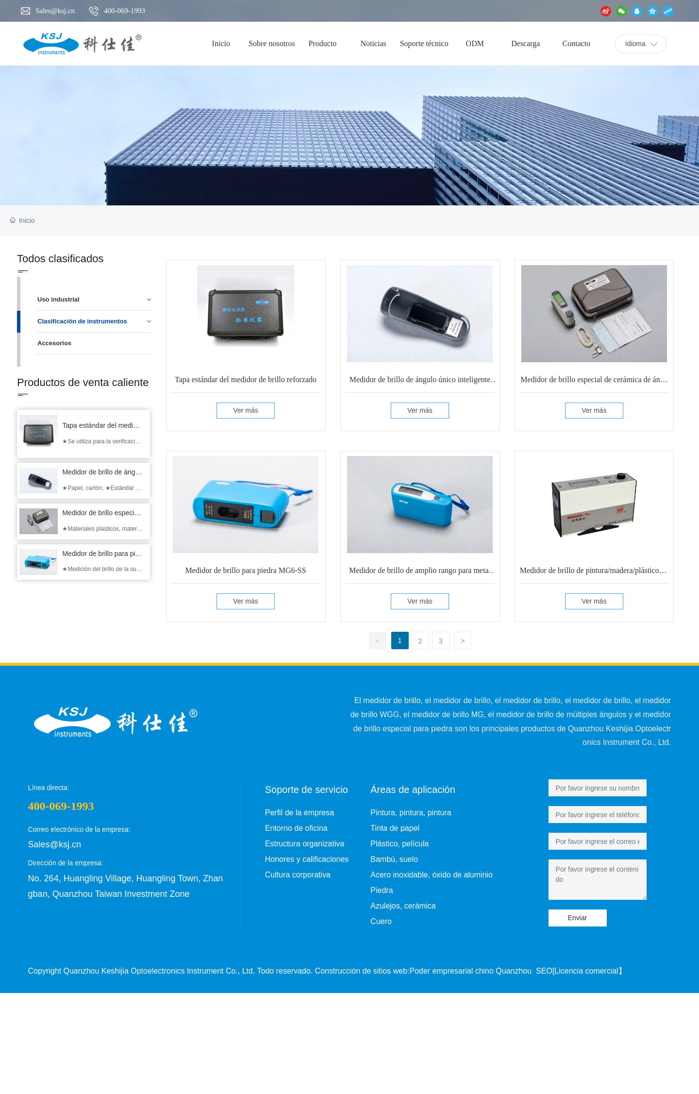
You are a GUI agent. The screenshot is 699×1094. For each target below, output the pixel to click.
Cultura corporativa (298, 875)
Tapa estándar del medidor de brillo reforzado (245, 379)
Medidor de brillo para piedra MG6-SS (245, 570)
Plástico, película (399, 844)
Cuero (381, 921)
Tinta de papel (394, 828)
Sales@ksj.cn (55, 11)
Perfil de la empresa (299, 812)
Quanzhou (514, 971)
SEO (544, 971)
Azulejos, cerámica (402, 906)
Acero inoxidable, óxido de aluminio (431, 875)
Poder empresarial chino (451, 971)
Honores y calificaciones (307, 859)
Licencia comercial (586, 971)
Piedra (381, 890)
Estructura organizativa (305, 844)
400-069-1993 (124, 11)
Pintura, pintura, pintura (410, 812)
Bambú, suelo (394, 859)
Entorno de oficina (296, 828)
